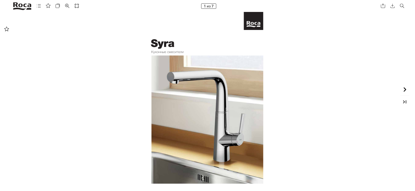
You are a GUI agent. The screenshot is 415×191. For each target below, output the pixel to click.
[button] (38, 6)
